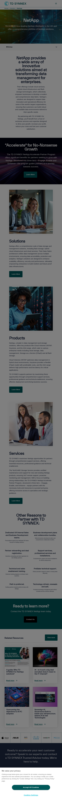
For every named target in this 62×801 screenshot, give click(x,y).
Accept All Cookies (31, 787)
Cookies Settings (31, 795)
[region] (31, 784)
